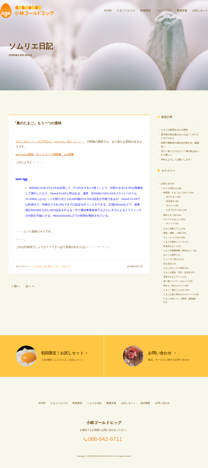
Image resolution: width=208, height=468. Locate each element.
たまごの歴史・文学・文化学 (176, 272)
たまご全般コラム (171, 228)
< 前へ (15, 286)
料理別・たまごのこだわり (175, 192)
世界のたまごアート (172, 277)
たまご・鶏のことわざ (173, 290)
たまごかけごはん (174, 210)
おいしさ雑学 (169, 255)
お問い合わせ (162, 353)
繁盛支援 (182, 10)
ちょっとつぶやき (171, 237)
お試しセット (200, 10)
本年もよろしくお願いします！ (176, 159)
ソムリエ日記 (164, 10)
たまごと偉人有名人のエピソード (179, 294)
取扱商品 (145, 10)
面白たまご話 (169, 215)
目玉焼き (170, 201)
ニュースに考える (171, 259)
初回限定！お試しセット (64, 353)
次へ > (29, 286)
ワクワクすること (171, 219)
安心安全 (167, 264)
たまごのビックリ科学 (173, 268)
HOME (108, 10)
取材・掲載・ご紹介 (172, 233)
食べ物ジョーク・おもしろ (57, 266)
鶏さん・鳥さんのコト (173, 285)
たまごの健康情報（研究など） (178, 250)
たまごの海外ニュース (173, 242)
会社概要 (145, 403)
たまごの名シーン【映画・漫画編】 (180, 298)
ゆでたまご (171, 197)
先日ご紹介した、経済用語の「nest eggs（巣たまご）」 (50, 141)
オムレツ (170, 205)
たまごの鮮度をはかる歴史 (174, 129)
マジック (170, 223)
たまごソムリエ (126, 10)
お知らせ (165, 183)
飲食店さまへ (169, 246)
